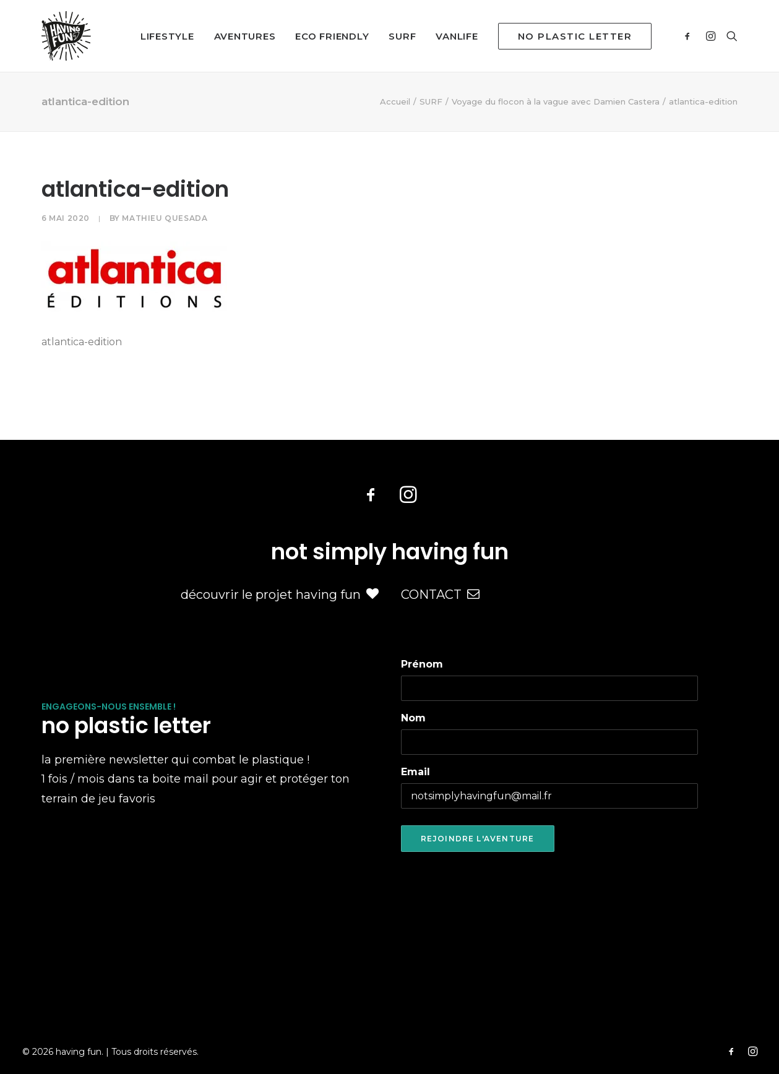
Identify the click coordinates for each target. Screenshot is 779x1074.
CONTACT (440, 594)
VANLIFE (457, 36)
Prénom (422, 664)
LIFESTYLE (167, 36)
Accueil (395, 101)
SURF (402, 36)
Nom (413, 718)
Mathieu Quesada (164, 218)
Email (415, 772)
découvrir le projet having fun (280, 594)
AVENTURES (245, 36)
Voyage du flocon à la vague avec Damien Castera (556, 101)
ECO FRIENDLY (332, 36)
